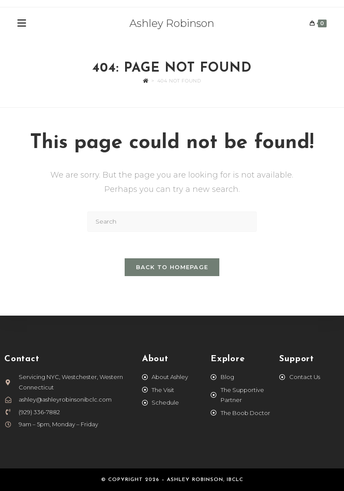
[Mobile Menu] (21, 23)
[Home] (146, 81)
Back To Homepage (172, 267)
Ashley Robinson (171, 23)
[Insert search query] (172, 221)
